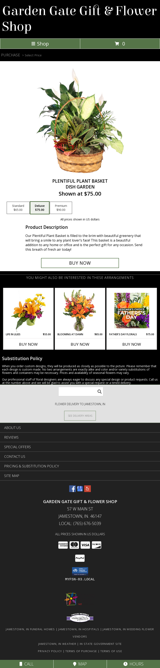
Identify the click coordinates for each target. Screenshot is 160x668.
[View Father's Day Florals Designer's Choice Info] (131, 310)
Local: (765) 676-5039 (80, 523)
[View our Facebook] (72, 490)
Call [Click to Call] (27, 664)
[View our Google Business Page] (80, 490)
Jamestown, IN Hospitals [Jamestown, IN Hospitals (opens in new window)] (78, 629)
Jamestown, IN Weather (57, 644)
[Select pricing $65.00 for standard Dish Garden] (18, 208)
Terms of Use (111, 651)
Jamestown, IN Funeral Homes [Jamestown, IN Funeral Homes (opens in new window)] (30, 629)
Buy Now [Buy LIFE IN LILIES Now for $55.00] (28, 344)
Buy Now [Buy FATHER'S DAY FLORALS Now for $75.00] (131, 344)
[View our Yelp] (87, 490)
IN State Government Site (101, 644)
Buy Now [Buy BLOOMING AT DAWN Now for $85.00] (80, 344)
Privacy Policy (50, 651)
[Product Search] (80, 391)
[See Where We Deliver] (80, 416)
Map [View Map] (80, 664)
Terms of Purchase (81, 651)
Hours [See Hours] (133, 664)
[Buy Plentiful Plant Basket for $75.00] (80, 263)
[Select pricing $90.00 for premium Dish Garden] (61, 208)
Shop (40, 43)
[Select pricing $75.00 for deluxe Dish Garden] (39, 208)
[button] (80, 571)
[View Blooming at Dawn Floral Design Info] (80, 310)
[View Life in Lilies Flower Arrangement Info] (28, 310)
